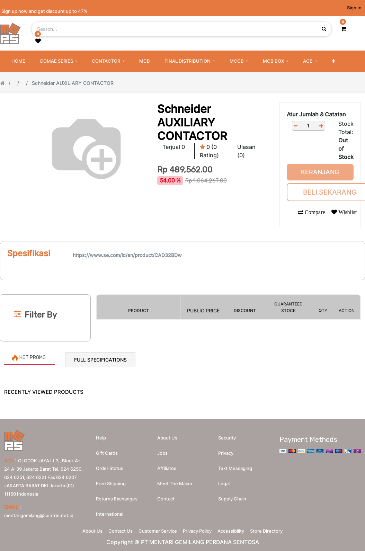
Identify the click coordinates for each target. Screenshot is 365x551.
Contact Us (113, 533)
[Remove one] (295, 126)
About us (167, 438)
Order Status (109, 468)
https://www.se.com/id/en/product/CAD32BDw (127, 255)
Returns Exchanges (116, 498)
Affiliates (166, 468)
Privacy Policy (199, 533)
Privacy (225, 453)
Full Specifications (100, 360)
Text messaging (235, 468)
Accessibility (238, 533)
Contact (166, 498)
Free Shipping (111, 483)
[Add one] (321, 126)
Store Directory (278, 533)
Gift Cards (107, 453)
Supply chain (232, 498)
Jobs (162, 453)
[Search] (182, 283)
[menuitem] (18, 61)
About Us (80, 533)
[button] (333, 61)
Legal (224, 483)
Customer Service (155, 533)
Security (227, 438)
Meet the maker (175, 483)
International (109, 514)
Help (101, 438)
